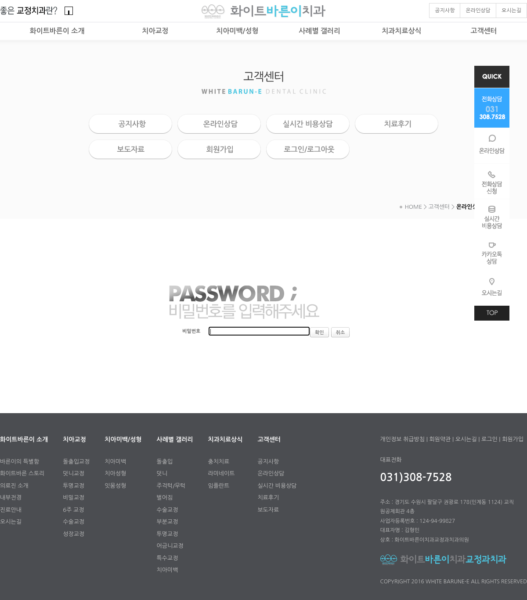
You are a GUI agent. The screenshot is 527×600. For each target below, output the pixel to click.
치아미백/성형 (237, 31)
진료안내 (11, 510)
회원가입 (512, 439)
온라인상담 (270, 473)
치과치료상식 (401, 31)
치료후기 (268, 497)
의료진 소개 (14, 486)
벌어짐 (165, 497)
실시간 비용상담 (276, 486)
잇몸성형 (115, 486)
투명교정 (73, 486)
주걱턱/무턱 (171, 486)
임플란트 (218, 486)
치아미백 (115, 461)
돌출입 (165, 461)
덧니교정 (73, 473)
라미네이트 (221, 473)
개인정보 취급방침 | (404, 439)
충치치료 (218, 461)
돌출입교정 (76, 461)
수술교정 (73, 522)
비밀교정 (73, 497)
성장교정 (73, 534)
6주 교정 (73, 510)
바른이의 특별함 (19, 461)
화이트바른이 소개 (57, 31)
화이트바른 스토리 (22, 473)
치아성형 (115, 473)
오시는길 (11, 522)
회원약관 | (441, 439)
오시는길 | (467, 439)
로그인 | (490, 439)
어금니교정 (170, 546)
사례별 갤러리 (319, 31)
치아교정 (155, 31)
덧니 (162, 473)
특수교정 (167, 558)
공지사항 (268, 461)
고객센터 (483, 31)
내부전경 (11, 497)
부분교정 (167, 522)
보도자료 (268, 510)
